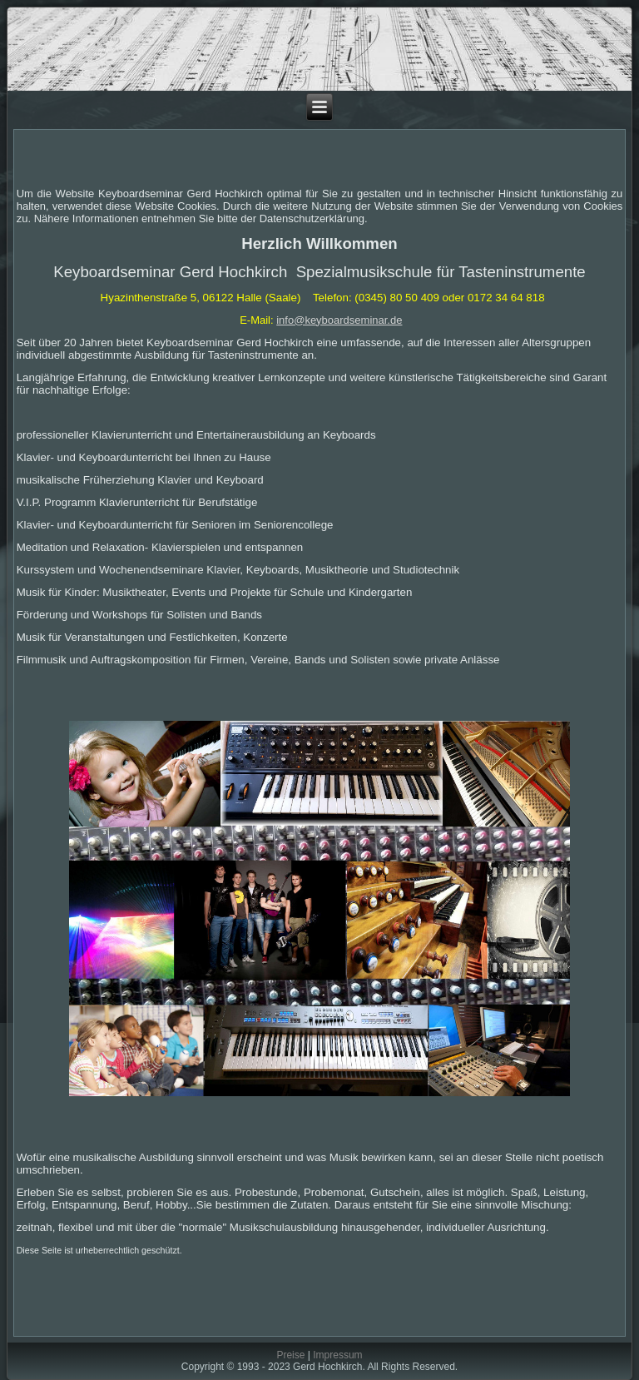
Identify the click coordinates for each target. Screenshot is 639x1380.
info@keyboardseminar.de (339, 320)
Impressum (337, 1355)
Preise (290, 1355)
